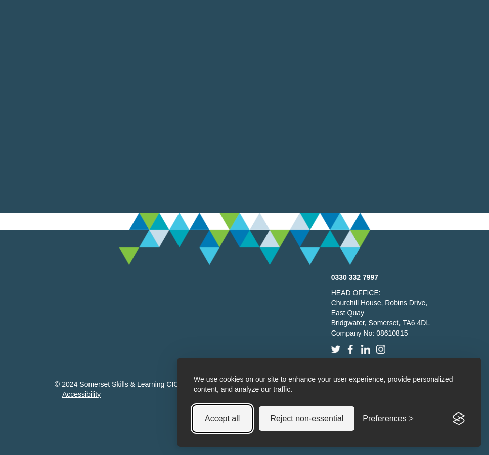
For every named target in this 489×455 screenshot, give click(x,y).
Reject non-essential (306, 418)
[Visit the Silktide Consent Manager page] (459, 418)
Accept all (222, 418)
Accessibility (81, 394)
